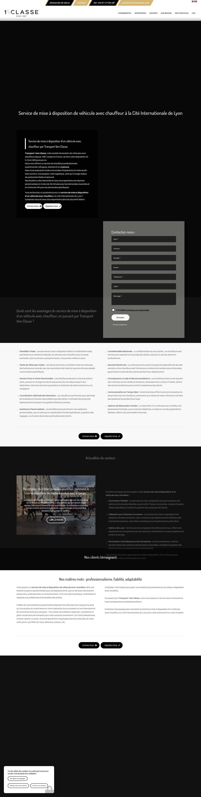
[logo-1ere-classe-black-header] (100, 13)
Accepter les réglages (17, 778)
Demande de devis (59, 3)
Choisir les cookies (39, 786)
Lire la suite (56, 520)
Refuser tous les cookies (18, 786)
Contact (81, 3)
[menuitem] (60, 3)
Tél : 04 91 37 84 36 (104, 3)
